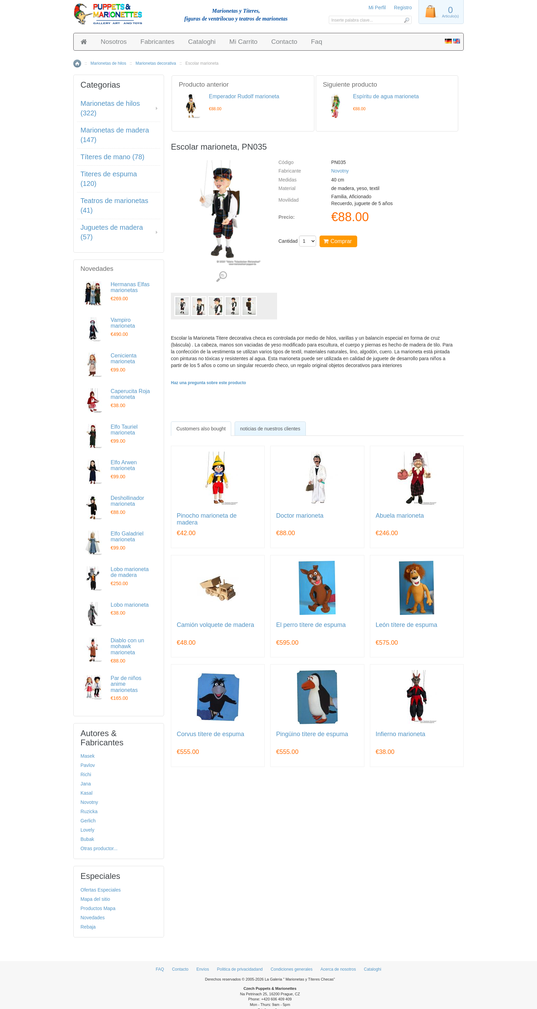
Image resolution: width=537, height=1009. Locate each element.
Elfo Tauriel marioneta (124, 430)
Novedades (92, 917)
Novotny (340, 171)
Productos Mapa (97, 908)
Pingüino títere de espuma (312, 734)
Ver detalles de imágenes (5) (221, 276)
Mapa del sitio (95, 899)
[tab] (201, 428)
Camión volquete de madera (215, 625)
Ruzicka (89, 811)
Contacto (284, 41)
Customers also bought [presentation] (201, 428)
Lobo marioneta (130, 605)
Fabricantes (157, 41)
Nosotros (114, 41)
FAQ (160, 969)
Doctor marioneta (299, 516)
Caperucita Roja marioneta (130, 394)
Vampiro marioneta (123, 323)
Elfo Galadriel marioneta (127, 537)
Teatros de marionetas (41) (114, 205)
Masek (87, 756)
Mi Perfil (377, 7)
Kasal (86, 793)
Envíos (203, 969)
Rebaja (88, 927)
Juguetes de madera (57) (111, 232)
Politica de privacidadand (240, 969)
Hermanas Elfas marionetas (130, 287)
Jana (85, 783)
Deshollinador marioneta (127, 501)
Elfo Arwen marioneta (124, 465)
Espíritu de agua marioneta (386, 96)
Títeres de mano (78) (112, 157)
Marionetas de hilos (108, 63)
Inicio (77, 63)
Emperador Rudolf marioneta (244, 96)
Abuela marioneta (400, 516)
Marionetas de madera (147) (114, 135)
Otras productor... (98, 848)
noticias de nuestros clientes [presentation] (270, 428)
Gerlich (88, 820)
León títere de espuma (406, 625)
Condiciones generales (291, 969)
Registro (403, 7)
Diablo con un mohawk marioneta (127, 646)
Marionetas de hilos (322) (110, 108)
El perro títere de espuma (311, 625)
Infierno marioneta (400, 734)
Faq (316, 41)
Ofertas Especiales (100, 890)
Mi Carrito (243, 41)
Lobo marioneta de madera (130, 572)
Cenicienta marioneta (124, 359)
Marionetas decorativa (156, 63)
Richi (85, 774)
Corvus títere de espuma (210, 734)
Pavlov (87, 765)
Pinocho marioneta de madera (207, 519)
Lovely (87, 830)
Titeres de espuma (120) (108, 179)
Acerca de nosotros (338, 969)
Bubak (87, 839)
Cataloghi (201, 41)
